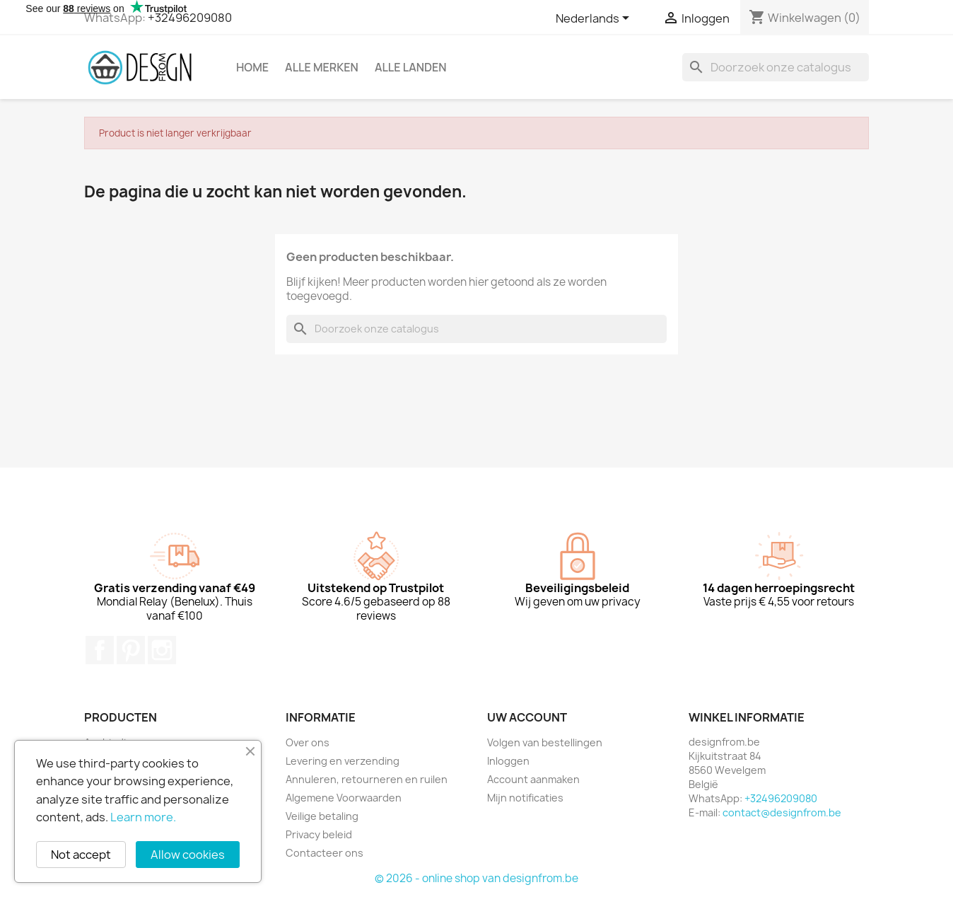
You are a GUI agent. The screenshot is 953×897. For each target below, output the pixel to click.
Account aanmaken (533, 779)
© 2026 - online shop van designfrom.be (476, 878)
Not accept (81, 854)
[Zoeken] (775, 67)
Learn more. (143, 817)
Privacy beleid (319, 834)
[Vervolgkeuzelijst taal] (595, 19)
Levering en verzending (342, 761)
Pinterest (131, 650)
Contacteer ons (324, 853)
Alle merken (321, 67)
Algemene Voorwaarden (344, 797)
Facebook (100, 650)
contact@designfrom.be (782, 812)
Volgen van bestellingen (544, 742)
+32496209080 (190, 17)
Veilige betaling (322, 816)
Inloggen (508, 761)
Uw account (527, 717)
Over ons (307, 742)
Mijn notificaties (525, 797)
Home (252, 67)
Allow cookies (188, 854)
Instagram (162, 650)
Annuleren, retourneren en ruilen (367, 779)
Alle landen (411, 67)
